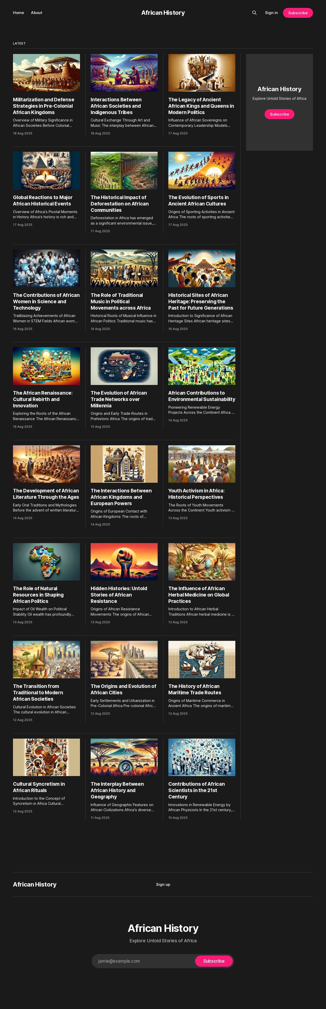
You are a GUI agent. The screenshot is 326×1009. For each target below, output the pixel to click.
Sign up (163, 884)
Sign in (271, 12)
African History (163, 12)
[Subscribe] (214, 961)
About (36, 12)
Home (18, 12)
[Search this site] (254, 13)
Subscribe (297, 12)
